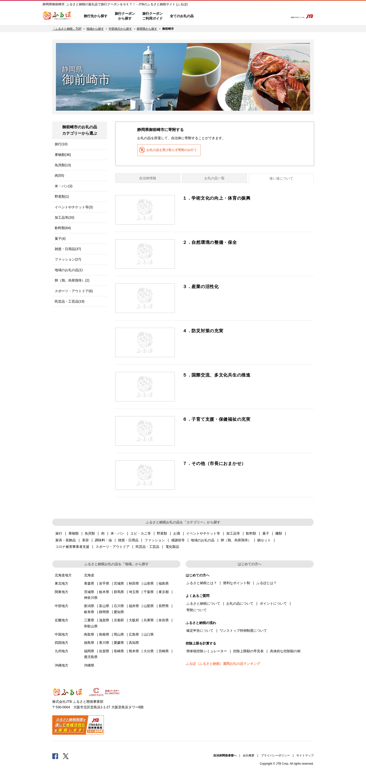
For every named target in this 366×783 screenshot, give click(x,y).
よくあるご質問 (234, 16)
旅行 (58, 533)
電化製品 (172, 547)
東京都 (164, 592)
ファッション (155, 540)
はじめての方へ (211, 16)
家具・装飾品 (65, 540)
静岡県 (104, 612)
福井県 (134, 606)
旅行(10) (61, 144)
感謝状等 (178, 540)
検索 (281, 16)
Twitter (66, 756)
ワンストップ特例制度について (243, 630)
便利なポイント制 (236, 583)
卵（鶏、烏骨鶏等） (236, 540)
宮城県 (119, 583)
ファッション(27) (68, 259)
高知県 (134, 643)
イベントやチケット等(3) (74, 207)
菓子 (265, 533)
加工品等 (233, 533)
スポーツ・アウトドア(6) (74, 291)
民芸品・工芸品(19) (69, 301)
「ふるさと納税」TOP (66, 28)
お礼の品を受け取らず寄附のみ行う (171, 150)
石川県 (119, 606)
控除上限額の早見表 (248, 651)
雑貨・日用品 (128, 540)
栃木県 (104, 592)
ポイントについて (273, 603)
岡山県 (119, 634)
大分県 (149, 651)
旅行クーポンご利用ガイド (152, 16)
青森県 (89, 583)
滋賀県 (104, 620)
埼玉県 (134, 592)
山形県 (149, 583)
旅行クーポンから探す (125, 16)
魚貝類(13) (63, 165)
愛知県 (119, 612)
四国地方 (61, 643)
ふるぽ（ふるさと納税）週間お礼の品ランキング (223, 664)
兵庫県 (149, 620)
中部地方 (61, 606)
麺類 (278, 533)
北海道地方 (63, 575)
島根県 (104, 634)
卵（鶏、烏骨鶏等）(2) (72, 280)
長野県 (164, 606)
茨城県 (89, 592)
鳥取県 (89, 634)
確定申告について (200, 630)
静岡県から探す (147, 28)
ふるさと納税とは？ (201, 583)
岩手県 (104, 583)
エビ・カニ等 (140, 533)
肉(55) (59, 175)
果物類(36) (63, 155)
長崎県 (119, 651)
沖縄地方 (61, 665)
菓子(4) (60, 238)
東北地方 (61, 583)
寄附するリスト (267, 16)
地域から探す (95, 28)
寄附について (196, 610)
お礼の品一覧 (214, 178)
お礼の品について (239, 603)
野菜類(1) (62, 196)
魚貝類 (90, 533)
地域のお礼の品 (202, 540)
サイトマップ (305, 755)
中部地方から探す (120, 28)
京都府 (119, 620)
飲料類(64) (63, 228)
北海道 (89, 575)
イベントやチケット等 (203, 533)
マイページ (252, 16)
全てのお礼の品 (182, 16)
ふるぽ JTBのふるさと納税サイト (57, 16)
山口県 (149, 634)
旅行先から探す (95, 16)
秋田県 (134, 583)
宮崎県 (164, 651)
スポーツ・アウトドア (113, 547)
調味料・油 (103, 540)
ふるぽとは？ (266, 583)
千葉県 (149, 592)
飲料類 (251, 533)
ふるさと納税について (203, 603)
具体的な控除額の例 (285, 651)
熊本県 (134, 651)
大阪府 (134, 620)
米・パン (117, 533)
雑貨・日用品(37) (68, 249)
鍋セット (264, 540)
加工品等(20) (64, 217)
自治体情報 (147, 178)
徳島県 (89, 643)
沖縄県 (89, 665)
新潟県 (89, 606)
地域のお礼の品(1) (69, 270)
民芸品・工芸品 (147, 547)
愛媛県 (119, 643)
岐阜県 (89, 612)
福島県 (164, 583)
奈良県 (164, 620)
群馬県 (119, 592)
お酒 (176, 533)
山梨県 (149, 606)
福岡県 (89, 651)
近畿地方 (61, 620)
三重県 (89, 620)
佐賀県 (104, 651)
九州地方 (61, 651)
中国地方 (61, 634)
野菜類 (162, 533)
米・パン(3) (63, 186)
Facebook (55, 756)
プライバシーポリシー (275, 755)
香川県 (104, 643)
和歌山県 (91, 626)
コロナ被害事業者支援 (72, 547)
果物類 (74, 533)
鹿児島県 (91, 657)
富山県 (104, 606)
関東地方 (61, 592)
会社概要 (248, 755)
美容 (85, 540)
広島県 (134, 634)
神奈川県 (91, 598)
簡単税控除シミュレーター (206, 651)
